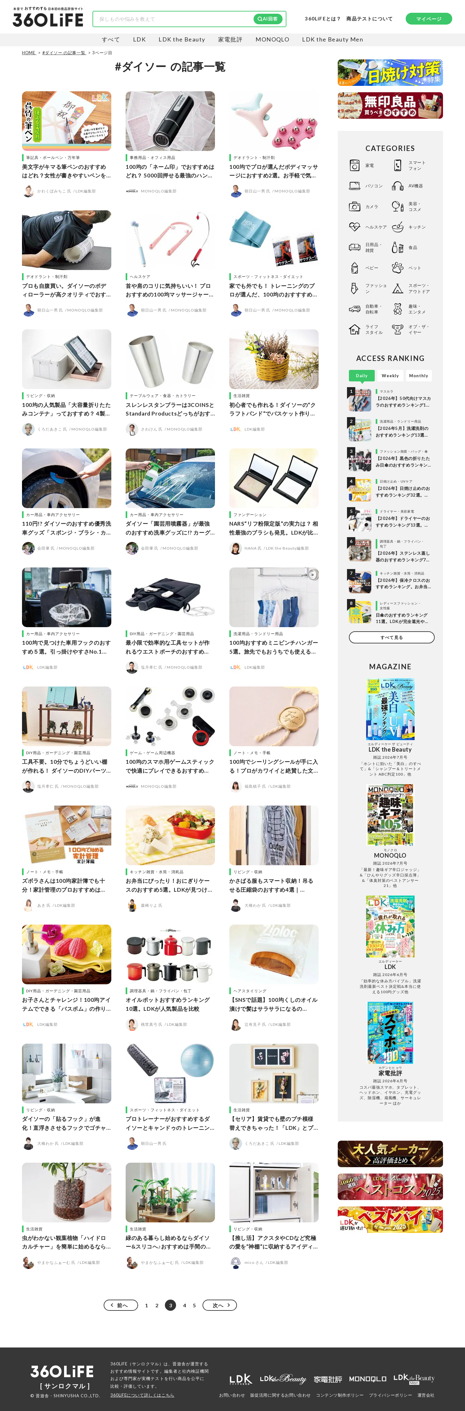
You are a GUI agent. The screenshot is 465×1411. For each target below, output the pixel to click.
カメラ (372, 206)
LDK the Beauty (182, 39)
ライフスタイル (374, 329)
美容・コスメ (415, 206)
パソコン (374, 185)
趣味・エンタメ (417, 309)
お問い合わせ (232, 1395)
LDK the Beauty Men (332, 39)
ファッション (376, 288)
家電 (369, 165)
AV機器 (416, 185)
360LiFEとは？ (323, 18)
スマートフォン (417, 165)
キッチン (417, 226)
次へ (218, 1305)
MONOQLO (272, 39)
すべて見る (391, 637)
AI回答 (270, 18)
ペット (415, 267)
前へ (122, 1305)
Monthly (418, 375)
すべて (111, 39)
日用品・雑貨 (374, 247)
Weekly (390, 375)
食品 (413, 247)
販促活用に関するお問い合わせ (280, 1395)
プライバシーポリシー (390, 1395)
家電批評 (230, 39)
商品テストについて (369, 18)
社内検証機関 (195, 1371)
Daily (362, 375)
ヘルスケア (376, 226)
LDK (139, 39)
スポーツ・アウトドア (419, 288)
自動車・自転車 (374, 309)
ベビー (372, 267)
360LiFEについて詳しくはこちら (142, 1395)
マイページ (429, 19)
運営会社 (426, 1395)
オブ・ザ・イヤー (419, 329)
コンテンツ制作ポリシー (340, 1395)
